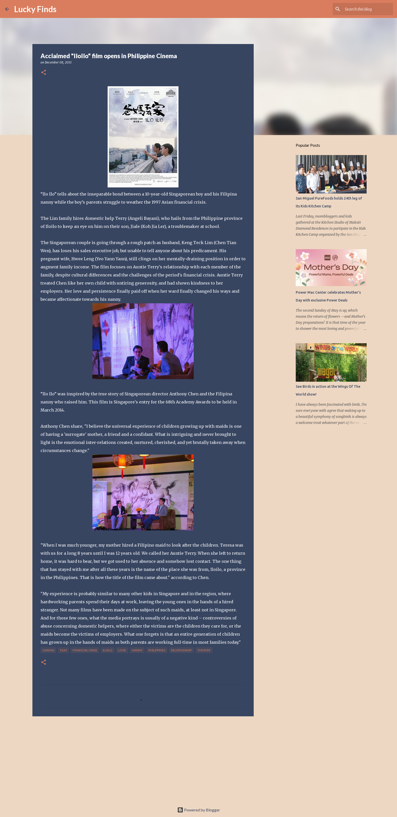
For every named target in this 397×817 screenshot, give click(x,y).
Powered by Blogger (198, 809)
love (122, 650)
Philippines (156, 650)
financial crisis (85, 650)
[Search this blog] (366, 9)
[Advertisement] (143, 759)
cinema (48, 650)
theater (203, 650)
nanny (137, 650)
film (63, 650)
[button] (44, 72)
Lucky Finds (35, 9)
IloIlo (107, 650)
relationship (181, 650)
